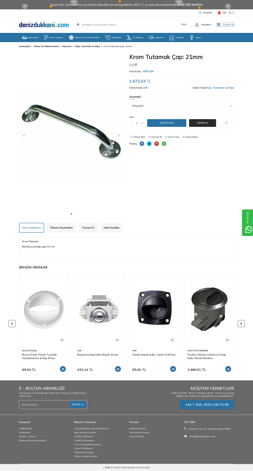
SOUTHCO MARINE (197, 350)
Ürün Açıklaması (31, 227)
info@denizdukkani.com (202, 436)
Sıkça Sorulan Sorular (85, 456)
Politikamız (25, 432)
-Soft (107, 467)
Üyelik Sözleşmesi (84, 440)
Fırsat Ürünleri (136, 436)
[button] (71, 214)
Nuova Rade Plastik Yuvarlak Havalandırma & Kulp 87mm (39, 356)
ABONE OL (77, 404)
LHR (133, 64)
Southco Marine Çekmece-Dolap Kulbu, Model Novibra (206, 356)
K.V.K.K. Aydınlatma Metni (87, 444)
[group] (71, 131)
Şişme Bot (30, 37)
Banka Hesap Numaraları (32, 440)
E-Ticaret (115, 467)
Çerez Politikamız (83, 448)
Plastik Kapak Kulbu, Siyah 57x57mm (153, 354)
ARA (176, 24)
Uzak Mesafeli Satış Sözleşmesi (91, 428)
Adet (131, 117)
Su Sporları (134, 37)
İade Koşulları (111, 227)
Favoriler (205, 12)
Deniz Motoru (53, 37)
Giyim (195, 37)
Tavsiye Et (155, 136)
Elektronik (113, 37)
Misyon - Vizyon (27, 436)
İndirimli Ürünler (137, 428)
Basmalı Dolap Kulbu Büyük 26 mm (97, 354)
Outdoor (176, 37)
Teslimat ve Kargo (84, 452)
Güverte (66, 46)
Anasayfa (24, 46)
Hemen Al (202, 123)
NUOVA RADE (29, 350)
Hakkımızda (25, 428)
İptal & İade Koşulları (85, 432)
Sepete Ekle (167, 123)
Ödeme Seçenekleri (61, 227)
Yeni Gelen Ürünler (139, 432)
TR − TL (226, 12)
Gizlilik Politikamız (83, 436)
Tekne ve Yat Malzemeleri (84, 37)
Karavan (156, 37)
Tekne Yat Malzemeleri (46, 46)
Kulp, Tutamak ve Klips (87, 46)
